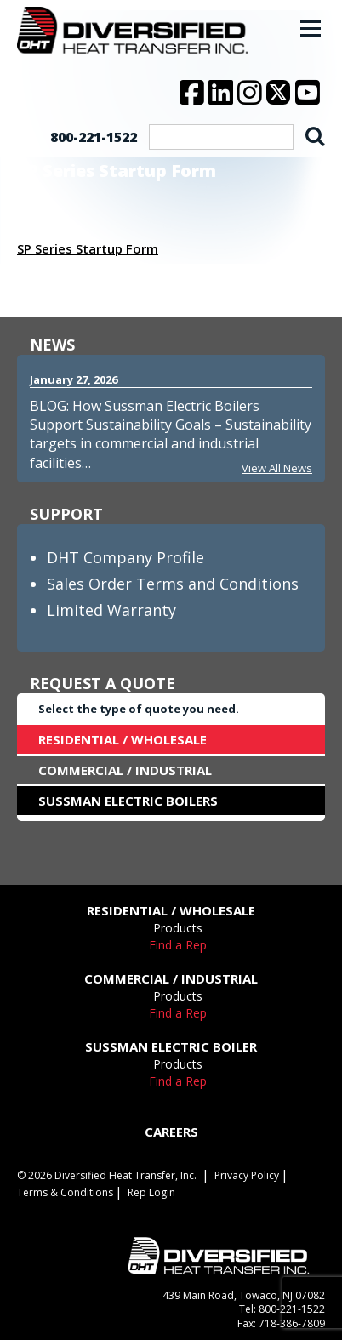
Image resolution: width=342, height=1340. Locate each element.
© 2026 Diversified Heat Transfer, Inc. (107, 1175)
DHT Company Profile (125, 557)
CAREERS (171, 1131)
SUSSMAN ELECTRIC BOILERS (128, 800)
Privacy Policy (246, 1175)
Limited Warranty (111, 610)
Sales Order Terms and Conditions (173, 583)
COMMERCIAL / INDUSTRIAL (125, 769)
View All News (277, 468)
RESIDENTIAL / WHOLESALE (122, 739)
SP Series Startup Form (87, 248)
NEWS (52, 344)
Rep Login (151, 1192)
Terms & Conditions (65, 1192)
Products (177, 928)
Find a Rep (178, 945)
